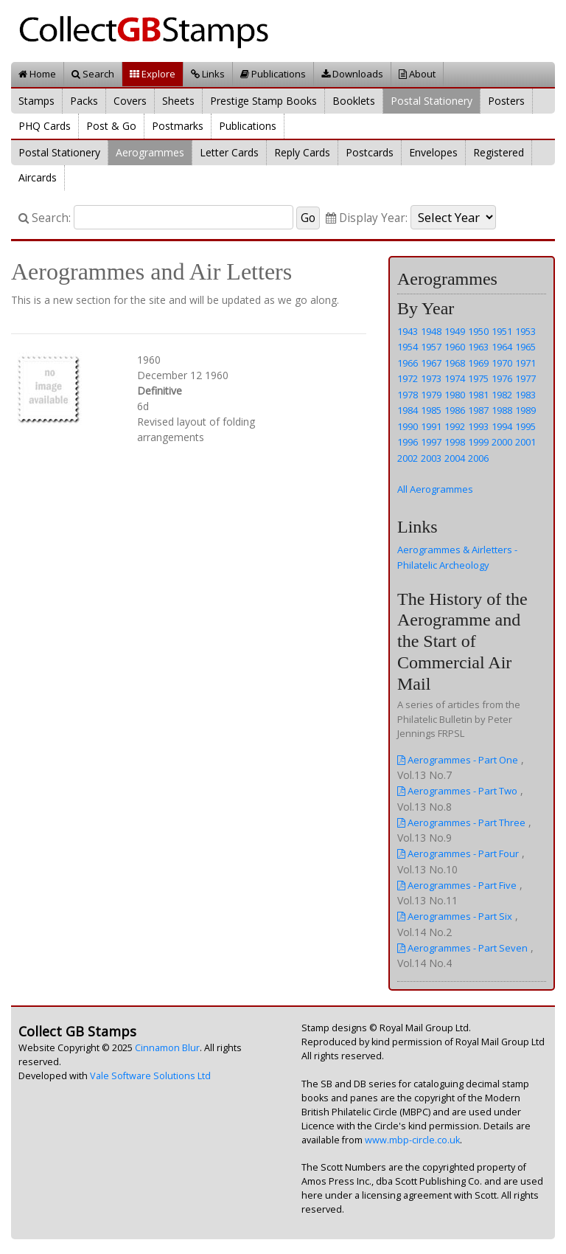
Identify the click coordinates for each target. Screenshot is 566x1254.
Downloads (352, 73)
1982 (502, 394)
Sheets (178, 101)
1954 (407, 346)
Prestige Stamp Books (263, 101)
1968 (454, 363)
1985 (431, 410)
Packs (84, 101)
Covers (130, 101)
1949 (454, 331)
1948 (431, 331)
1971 (525, 363)
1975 (478, 378)
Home (37, 73)
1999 (478, 441)
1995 (525, 426)
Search (92, 73)
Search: (44, 218)
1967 (431, 363)
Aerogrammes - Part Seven (462, 948)
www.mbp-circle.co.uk (412, 1140)
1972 (407, 378)
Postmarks (177, 126)
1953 (525, 331)
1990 (407, 426)
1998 (454, 441)
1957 (431, 346)
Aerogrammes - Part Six (454, 916)
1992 (454, 426)
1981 (478, 394)
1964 (502, 346)
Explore (152, 73)
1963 (478, 346)
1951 (502, 331)
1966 (407, 363)
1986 (454, 410)
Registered (498, 152)
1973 (431, 378)
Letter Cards (229, 152)
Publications (273, 73)
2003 (431, 458)
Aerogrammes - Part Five (457, 885)
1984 (407, 410)
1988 (502, 410)
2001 (525, 441)
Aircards (37, 177)
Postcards (370, 152)
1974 (454, 378)
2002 (407, 458)
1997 (431, 441)
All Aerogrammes (435, 489)
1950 (478, 331)
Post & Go (111, 126)
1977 (525, 378)
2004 (454, 458)
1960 (454, 346)
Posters (506, 101)
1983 (525, 394)
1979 (431, 394)
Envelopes (433, 152)
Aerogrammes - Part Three (461, 822)
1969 (478, 363)
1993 (478, 426)
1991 (431, 426)
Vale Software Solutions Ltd (150, 1076)
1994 (502, 426)
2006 (478, 458)
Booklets (353, 101)
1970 (502, 363)
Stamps (36, 101)
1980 (454, 394)
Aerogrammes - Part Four (458, 853)
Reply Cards (302, 152)
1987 (478, 410)
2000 (502, 441)
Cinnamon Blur (167, 1048)
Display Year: (367, 218)
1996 (407, 441)
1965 (525, 346)
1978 (407, 394)
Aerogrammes (150, 152)
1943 (407, 331)
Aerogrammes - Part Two (457, 790)
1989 (525, 410)
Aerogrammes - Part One (457, 759)
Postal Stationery (431, 101)
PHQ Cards (44, 126)
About (417, 73)
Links (208, 73)
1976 (502, 378)
